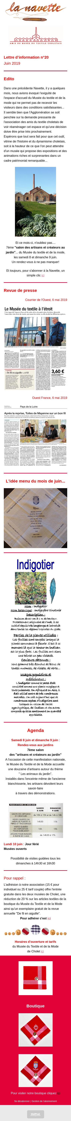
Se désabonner (22, 1101)
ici (42, 275)
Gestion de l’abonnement (44, 1101)
